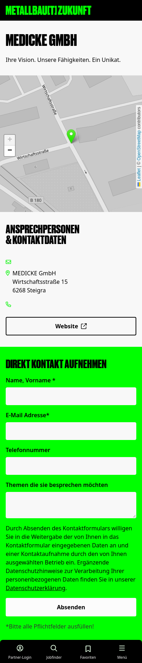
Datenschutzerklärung (35, 588)
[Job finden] (54, 651)
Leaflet (138, 177)
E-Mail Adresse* (27, 415)
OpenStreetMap (138, 145)
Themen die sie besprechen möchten (57, 485)
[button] (71, 136)
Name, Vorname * (30, 380)
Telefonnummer (28, 450)
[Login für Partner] (20, 651)
